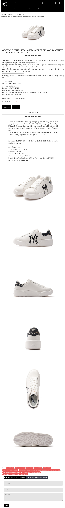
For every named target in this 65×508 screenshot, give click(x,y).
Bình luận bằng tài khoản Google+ (37, 477)
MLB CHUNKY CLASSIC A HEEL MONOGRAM (15, 474)
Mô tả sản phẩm (33, 113)
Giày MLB (29, 468)
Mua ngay (7, 107)
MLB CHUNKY (38, 468)
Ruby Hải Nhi (10, 468)
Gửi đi (6, 505)
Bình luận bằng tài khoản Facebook (14, 477)
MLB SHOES (47, 468)
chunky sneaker (20, 468)
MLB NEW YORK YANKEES (10, 470)
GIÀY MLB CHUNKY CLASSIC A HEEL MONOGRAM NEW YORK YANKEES (39, 470)
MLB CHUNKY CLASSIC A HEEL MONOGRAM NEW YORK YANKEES (21, 472)
